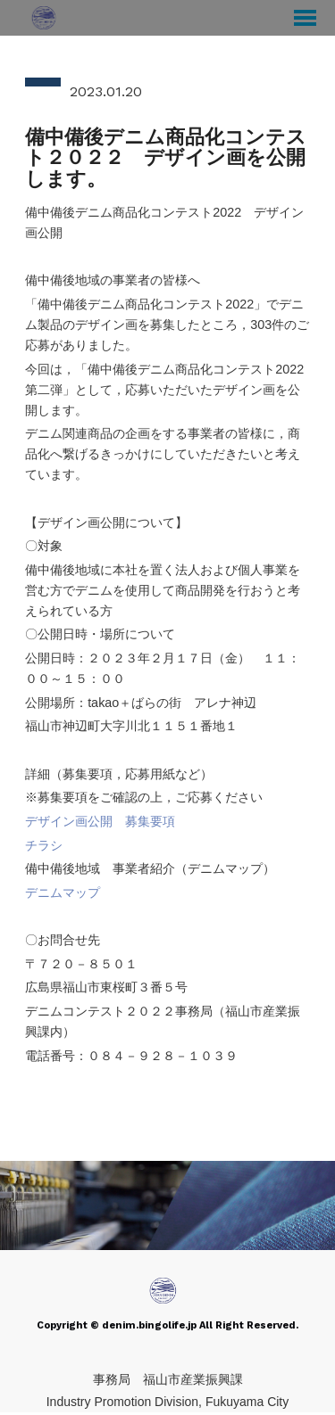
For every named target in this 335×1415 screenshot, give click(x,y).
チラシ (44, 845)
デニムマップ (62, 892)
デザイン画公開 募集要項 (100, 821)
